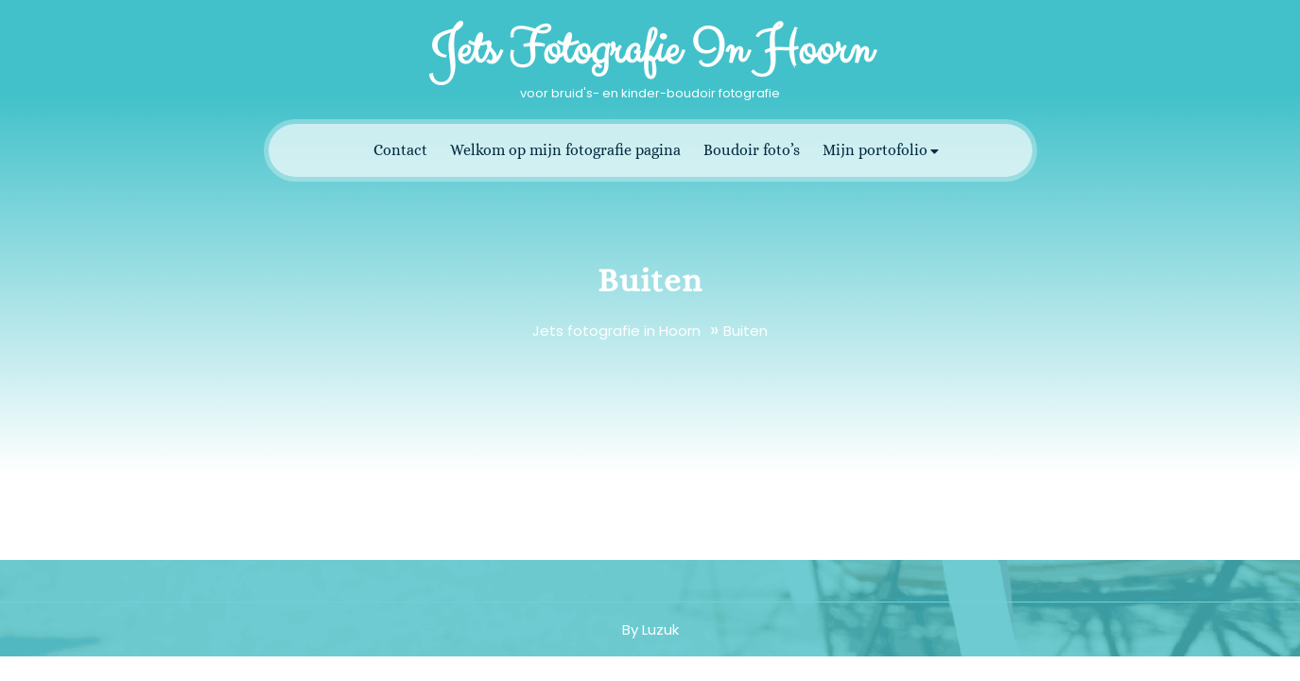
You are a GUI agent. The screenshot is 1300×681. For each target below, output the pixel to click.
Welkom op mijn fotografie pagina (565, 150)
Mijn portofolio (875, 150)
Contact (400, 150)
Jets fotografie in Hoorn (650, 50)
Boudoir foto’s (751, 150)
